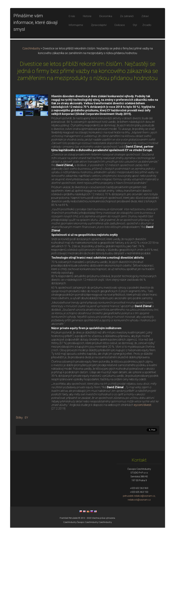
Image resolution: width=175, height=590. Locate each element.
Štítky (19, 480)
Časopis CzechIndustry (87, 584)
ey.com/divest (142, 467)
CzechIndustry (31, 110)
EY (26, 480)
